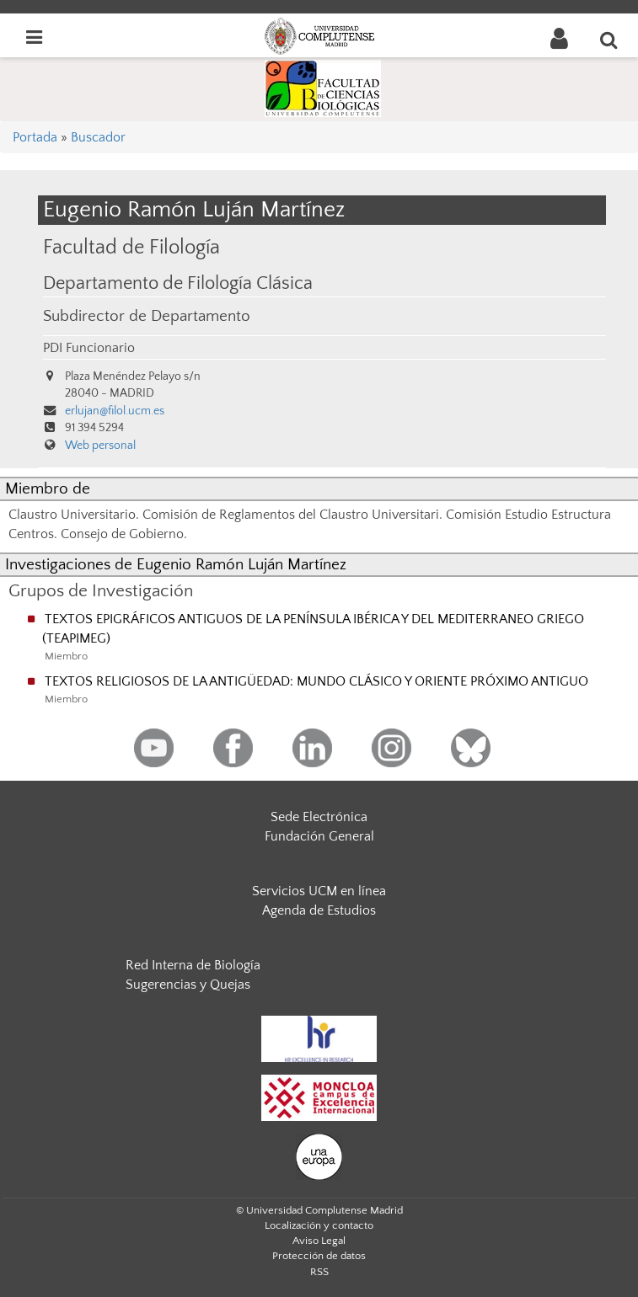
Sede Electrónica (319, 817)
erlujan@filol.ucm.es (114, 411)
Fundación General (319, 836)
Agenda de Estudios (319, 910)
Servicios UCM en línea (319, 891)
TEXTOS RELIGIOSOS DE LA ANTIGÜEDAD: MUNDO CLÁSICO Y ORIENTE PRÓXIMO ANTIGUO (316, 681)
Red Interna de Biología (193, 965)
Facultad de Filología (131, 247)
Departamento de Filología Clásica (178, 284)
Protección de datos (319, 1256)
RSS (319, 1272)
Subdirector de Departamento (146, 316)
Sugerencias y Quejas (188, 984)
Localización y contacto (319, 1225)
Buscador (98, 137)
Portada (35, 137)
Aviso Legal (319, 1240)
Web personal (100, 445)
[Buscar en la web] (609, 39)
